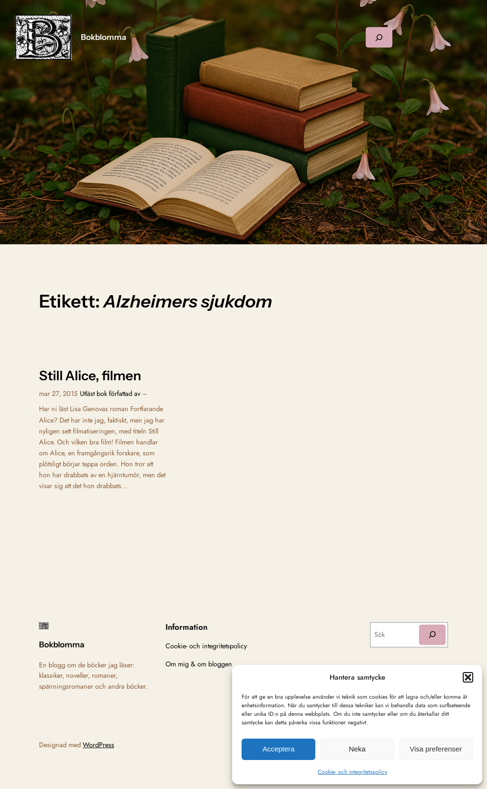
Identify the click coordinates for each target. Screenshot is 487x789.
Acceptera (279, 749)
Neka (357, 749)
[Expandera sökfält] (379, 37)
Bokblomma (103, 37)
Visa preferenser (435, 749)
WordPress (98, 745)
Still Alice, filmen (90, 376)
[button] (468, 677)
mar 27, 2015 (58, 393)
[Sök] (432, 635)
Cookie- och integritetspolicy (352, 772)
